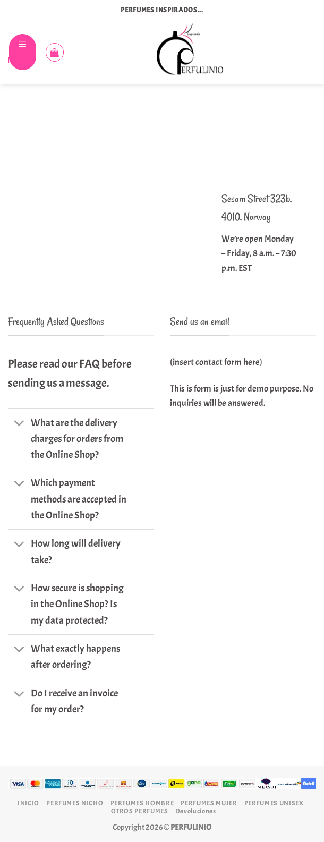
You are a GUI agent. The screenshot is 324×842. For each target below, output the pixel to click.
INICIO (28, 802)
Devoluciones (195, 810)
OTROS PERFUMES (139, 810)
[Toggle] (19, 424)
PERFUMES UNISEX (274, 802)
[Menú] (23, 52)
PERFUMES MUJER (209, 802)
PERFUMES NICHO (74, 802)
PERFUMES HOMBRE (142, 802)
